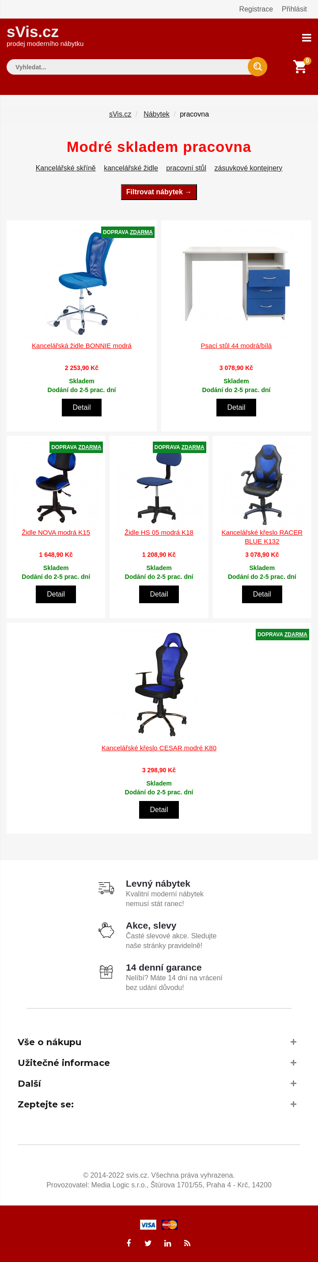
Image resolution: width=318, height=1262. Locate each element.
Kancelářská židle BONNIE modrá (82, 345)
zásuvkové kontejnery (249, 168)
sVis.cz (45, 35)
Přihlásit (294, 9)
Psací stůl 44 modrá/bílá (236, 345)
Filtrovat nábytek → (159, 192)
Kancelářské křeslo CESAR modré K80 (159, 748)
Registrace (256, 9)
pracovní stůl (186, 168)
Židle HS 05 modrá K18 (159, 532)
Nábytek (157, 114)
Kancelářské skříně (66, 168)
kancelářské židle (131, 168)
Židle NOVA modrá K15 (56, 532)
